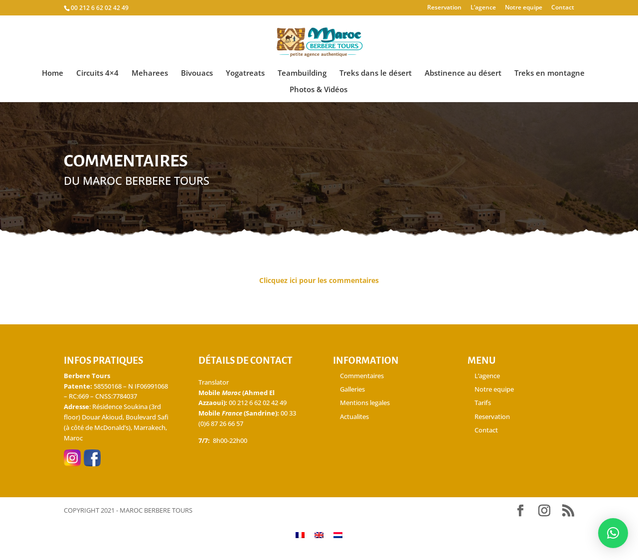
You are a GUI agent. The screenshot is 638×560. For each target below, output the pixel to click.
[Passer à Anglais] (319, 534)
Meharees (150, 73)
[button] (613, 533)
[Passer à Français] (300, 534)
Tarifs (483, 402)
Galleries (352, 389)
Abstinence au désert (463, 73)
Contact (562, 7)
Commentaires (362, 375)
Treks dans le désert (375, 73)
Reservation (444, 7)
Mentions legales (365, 402)
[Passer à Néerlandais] (337, 534)
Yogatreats (245, 73)
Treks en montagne (549, 73)
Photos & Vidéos (318, 90)
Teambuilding (302, 73)
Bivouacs (197, 73)
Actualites (354, 416)
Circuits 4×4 (97, 73)
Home (52, 73)
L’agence (483, 7)
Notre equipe (523, 7)
